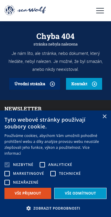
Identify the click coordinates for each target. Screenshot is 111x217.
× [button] (104, 117)
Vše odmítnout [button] (80, 193)
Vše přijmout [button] (28, 193)
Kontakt (79, 84)
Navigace (100, 10)
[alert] (55, 163)
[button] (55, 207)
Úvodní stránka (30, 84)
